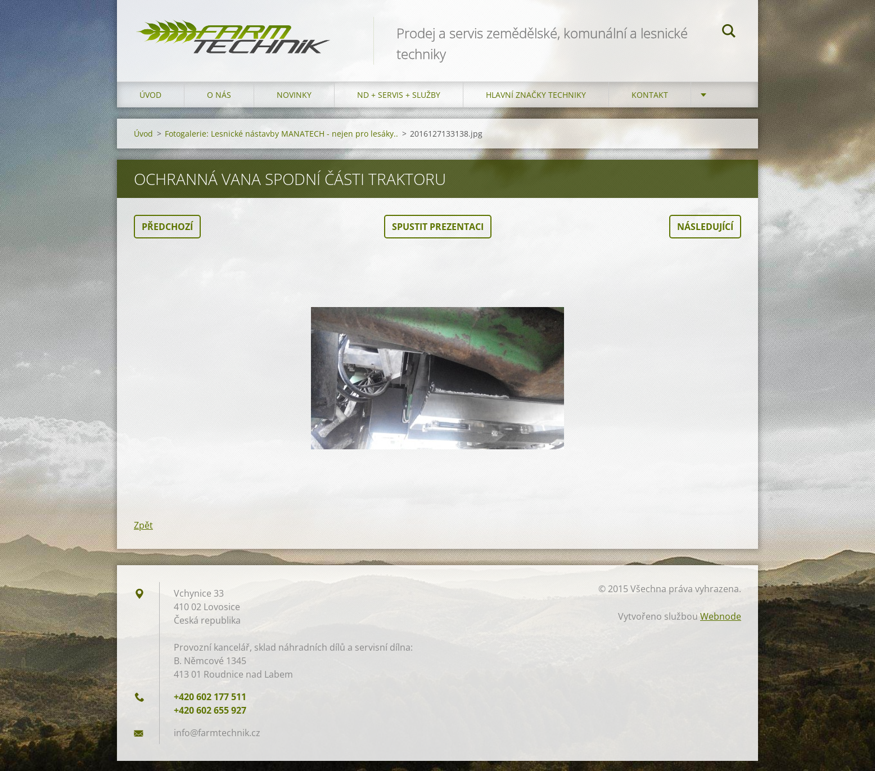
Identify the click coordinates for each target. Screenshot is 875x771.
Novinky (294, 105)
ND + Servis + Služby (398, 105)
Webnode (720, 626)
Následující (705, 237)
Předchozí (167, 237)
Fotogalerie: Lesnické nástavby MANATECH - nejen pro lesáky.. (281, 143)
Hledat (729, 32)
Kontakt (650, 105)
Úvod (150, 105)
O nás (219, 105)
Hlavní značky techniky (536, 105)
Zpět (143, 535)
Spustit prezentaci (438, 237)
